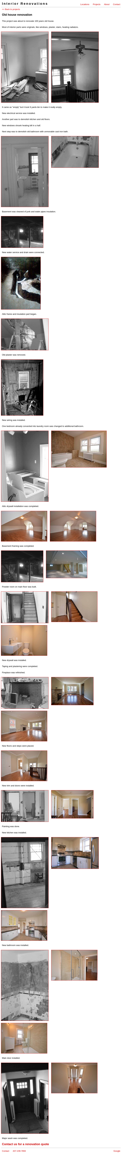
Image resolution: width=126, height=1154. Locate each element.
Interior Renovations (25, 3)
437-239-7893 (19, 1151)
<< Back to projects (11, 9)
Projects (96, 4)
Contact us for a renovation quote (25, 1144)
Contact (116, 4)
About (106, 4)
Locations (84, 4)
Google (117, 1151)
